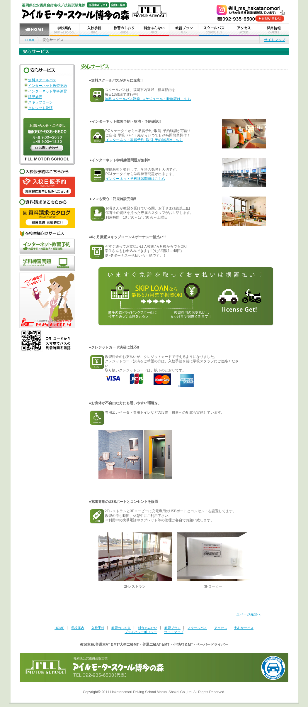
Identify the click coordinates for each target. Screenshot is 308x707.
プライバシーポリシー (141, 632)
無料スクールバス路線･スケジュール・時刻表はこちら (148, 99)
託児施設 (35, 97)
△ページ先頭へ (248, 614)
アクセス (220, 628)
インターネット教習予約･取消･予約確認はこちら (144, 140)
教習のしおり (121, 628)
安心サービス (243, 628)
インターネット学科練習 (47, 91)
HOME (30, 40)
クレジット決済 (40, 108)
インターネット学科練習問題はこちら (135, 179)
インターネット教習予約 (47, 86)
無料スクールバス (42, 80)
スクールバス (197, 628)
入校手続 (97, 628)
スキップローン (40, 102)
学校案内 (77, 628)
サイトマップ (274, 40)
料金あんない (147, 628)
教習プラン (172, 628)
